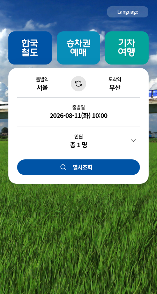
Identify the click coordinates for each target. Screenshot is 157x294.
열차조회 (82, 167)
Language (127, 11)
